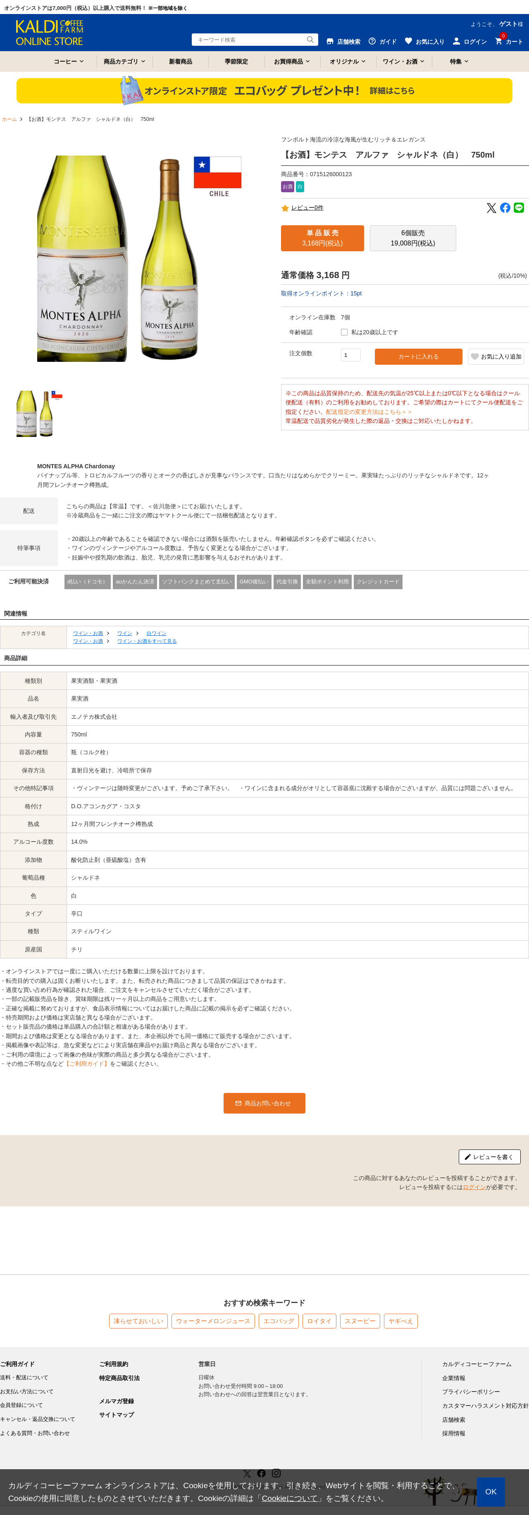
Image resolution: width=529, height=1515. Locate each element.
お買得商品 (288, 61)
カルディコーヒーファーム (477, 1364)
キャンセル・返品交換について (37, 1419)
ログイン (474, 1187)
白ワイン (157, 633)
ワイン (124, 633)
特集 (456, 61)
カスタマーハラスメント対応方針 (485, 1405)
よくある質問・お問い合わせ (35, 1433)
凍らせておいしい (138, 1320)
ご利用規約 (113, 1364)
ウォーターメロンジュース (213, 1320)
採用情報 (453, 1433)
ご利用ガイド (17, 1364)
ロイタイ (319, 1320)
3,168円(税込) (322, 238)
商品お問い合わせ (268, 1103)
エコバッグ (278, 1320)
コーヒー (65, 61)
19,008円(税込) (413, 238)
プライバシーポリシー (471, 1391)
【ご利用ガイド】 (87, 1063)
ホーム (9, 119)
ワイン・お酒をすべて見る (147, 641)
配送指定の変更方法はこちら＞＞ (369, 411)
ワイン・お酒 (400, 61)
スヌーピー (360, 1320)
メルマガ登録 (116, 1401)
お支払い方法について (27, 1391)
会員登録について (21, 1405)
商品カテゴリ (121, 61)
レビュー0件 (302, 208)
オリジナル (344, 61)
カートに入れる (418, 356)
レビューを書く (493, 1157)
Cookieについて (290, 1498)
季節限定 (236, 61)
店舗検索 (453, 1419)
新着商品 (180, 61)
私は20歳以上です (374, 332)
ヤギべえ (400, 1320)
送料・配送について (24, 1377)
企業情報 (453, 1378)
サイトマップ (116, 1414)
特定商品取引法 (119, 1378)
